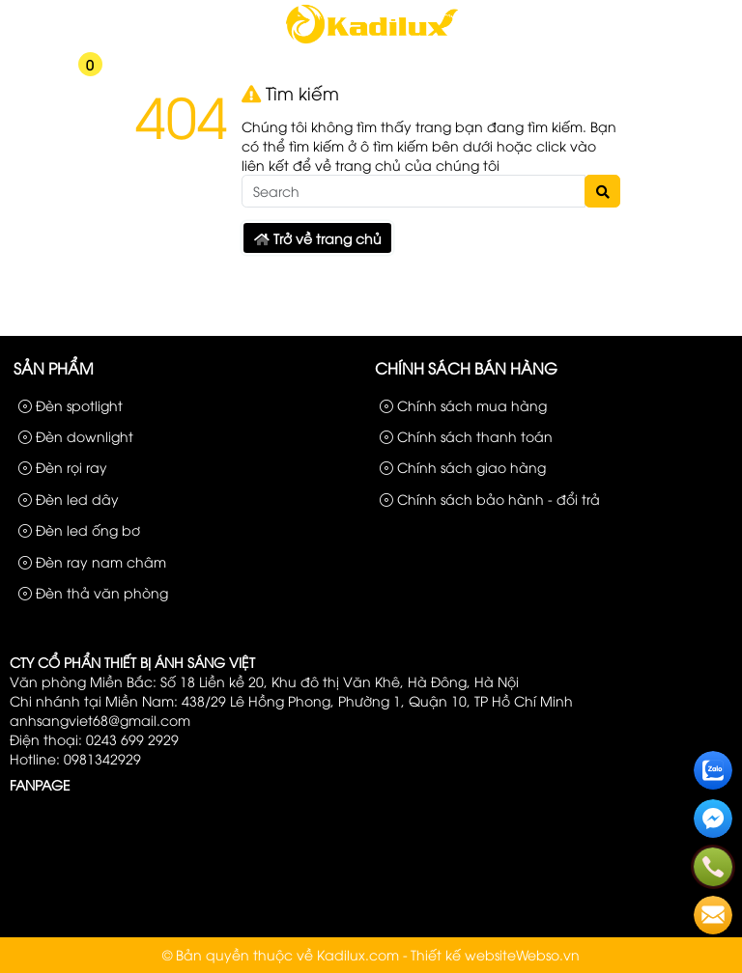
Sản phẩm (551, 17)
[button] (19, 77)
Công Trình (632, 17)
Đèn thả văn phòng (93, 592)
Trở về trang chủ (318, 238)
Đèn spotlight (70, 405)
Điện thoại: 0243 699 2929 (94, 739)
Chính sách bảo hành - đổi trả (490, 498)
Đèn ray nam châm (92, 561)
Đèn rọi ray (62, 467)
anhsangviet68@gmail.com (100, 719)
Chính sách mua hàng (463, 405)
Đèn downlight (75, 436)
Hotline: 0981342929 (75, 758)
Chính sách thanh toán (466, 436)
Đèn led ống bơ (79, 529)
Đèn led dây (68, 498)
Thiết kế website (463, 954)
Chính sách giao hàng (463, 467)
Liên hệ (703, 17)
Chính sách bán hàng (466, 367)
